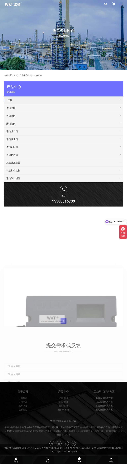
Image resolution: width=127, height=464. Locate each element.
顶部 (111, 460)
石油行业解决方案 (104, 416)
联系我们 (23, 420)
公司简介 (23, 408)
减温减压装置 (63, 162)
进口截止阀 (63, 139)
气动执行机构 (63, 170)
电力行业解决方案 (104, 408)
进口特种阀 (63, 154)
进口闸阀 (63, 107)
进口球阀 (63, 115)
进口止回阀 (63, 146)
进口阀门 (63, 408)
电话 (48, 460)
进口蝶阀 (63, 123)
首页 (16, 75)
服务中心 (23, 416)
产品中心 (24, 75)
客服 (79, 460)
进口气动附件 (36, 75)
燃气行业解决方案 (104, 420)
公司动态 (23, 412)
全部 (64, 99)
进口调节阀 (63, 131)
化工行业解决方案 (104, 412)
